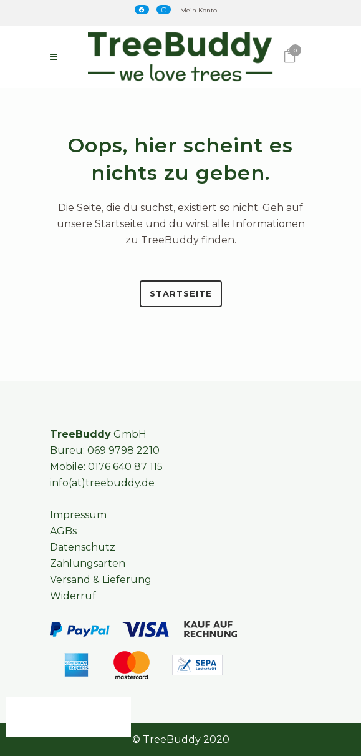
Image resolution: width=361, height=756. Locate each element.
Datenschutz (82, 547)
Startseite (181, 293)
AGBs (63, 531)
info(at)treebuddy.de (102, 483)
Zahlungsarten (87, 563)
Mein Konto (198, 10)
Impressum (78, 515)
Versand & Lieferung (101, 580)
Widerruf (73, 596)
